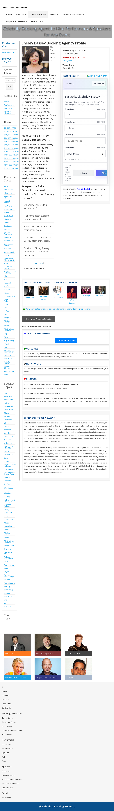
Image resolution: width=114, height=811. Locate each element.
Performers (9, 105)
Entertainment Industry (9, 272)
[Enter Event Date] (85, 153)
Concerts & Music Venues (12, 730)
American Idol (8, 197)
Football (7, 283)
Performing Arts (8, 553)
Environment (9, 469)
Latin (6, 314)
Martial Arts (8, 526)
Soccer (7, 579)
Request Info (37, 21)
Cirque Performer (8, 233)
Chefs (6, 423)
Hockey (7, 496)
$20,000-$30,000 (9, 138)
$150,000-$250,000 (9, 154)
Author (7, 403)
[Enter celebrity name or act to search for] (10, 80)
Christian (8, 229)
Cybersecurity (9, 443)
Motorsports (9, 545)
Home (9, 14)
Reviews (5, 699)
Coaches (7, 433)
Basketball (8, 216)
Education (8, 461)
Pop (5, 333)
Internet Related (7, 300)
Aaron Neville (29, 298)
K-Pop (6, 311)
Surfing (7, 586)
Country (7, 248)
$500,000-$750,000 (9, 165)
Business (8, 226)
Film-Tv (7, 276)
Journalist (8, 512)
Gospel (7, 289)
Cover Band (9, 252)
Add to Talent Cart (98, 76)
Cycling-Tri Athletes (8, 447)
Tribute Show (7, 362)
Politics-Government (9, 557)
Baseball (7, 212)
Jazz (6, 307)
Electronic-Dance (8, 267)
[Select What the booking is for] (85, 115)
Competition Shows (9, 244)
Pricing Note (67, 60)
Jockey (6, 509)
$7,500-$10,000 (9, 131)
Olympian (8, 549)
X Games (8, 606)
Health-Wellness (8, 492)
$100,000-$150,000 (9, 151)
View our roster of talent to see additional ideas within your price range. (59, 308)
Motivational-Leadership (9, 329)
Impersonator (9, 296)
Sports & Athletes (7, 112)
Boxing (7, 416)
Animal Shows (7, 201)
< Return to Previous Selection (38, 319)
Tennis (7, 593)
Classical (7, 237)
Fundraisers (7, 726)
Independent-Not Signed (9, 500)
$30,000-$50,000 (9, 141)
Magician (8, 317)
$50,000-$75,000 (9, 144)
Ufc (5, 599)
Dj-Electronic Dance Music (9, 259)
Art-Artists (8, 205)
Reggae (7, 343)
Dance (6, 255)
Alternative (8, 193)
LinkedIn (6, 797)
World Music (9, 371)
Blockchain (8, 409)
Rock (6, 347)
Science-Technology (9, 351)
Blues (6, 222)
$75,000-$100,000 (9, 148)
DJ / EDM (5, 753)
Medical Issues (7, 321)
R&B (6, 337)
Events (54, 14)
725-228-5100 (83, 188)
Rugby (6, 571)
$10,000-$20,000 (9, 134)
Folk (5, 279)
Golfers (7, 286)
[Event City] (85, 140)
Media (6, 529)
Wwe (6, 374)
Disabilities (8, 454)
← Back (83, 173)
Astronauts (8, 209)
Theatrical (8, 358)
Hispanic (7, 293)
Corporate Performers (73, 14)
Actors (6, 101)
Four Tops (86, 296)
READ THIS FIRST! (66, 340)
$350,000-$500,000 (9, 161)
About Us (21, 14)
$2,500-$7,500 (9, 128)
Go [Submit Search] (9, 86)
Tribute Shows (7, 367)
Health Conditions (8, 488)
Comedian (8, 240)
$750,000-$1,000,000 (9, 168)
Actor (6, 186)
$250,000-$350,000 (9, 158)
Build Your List (8, 52)
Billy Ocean (100, 295)
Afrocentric (8, 189)
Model (6, 325)
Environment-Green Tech (9, 473)
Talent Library (38, 14)
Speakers (8, 108)
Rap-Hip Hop (9, 340)
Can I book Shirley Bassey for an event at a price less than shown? (37, 251)
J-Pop (6, 304)
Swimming (8, 355)
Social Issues (9, 583)
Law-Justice (8, 519)
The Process (7, 734)
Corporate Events (9, 722)
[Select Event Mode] (85, 128)
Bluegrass (8, 219)
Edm (6, 263)
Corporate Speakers (16, 21)
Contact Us (6, 708)
